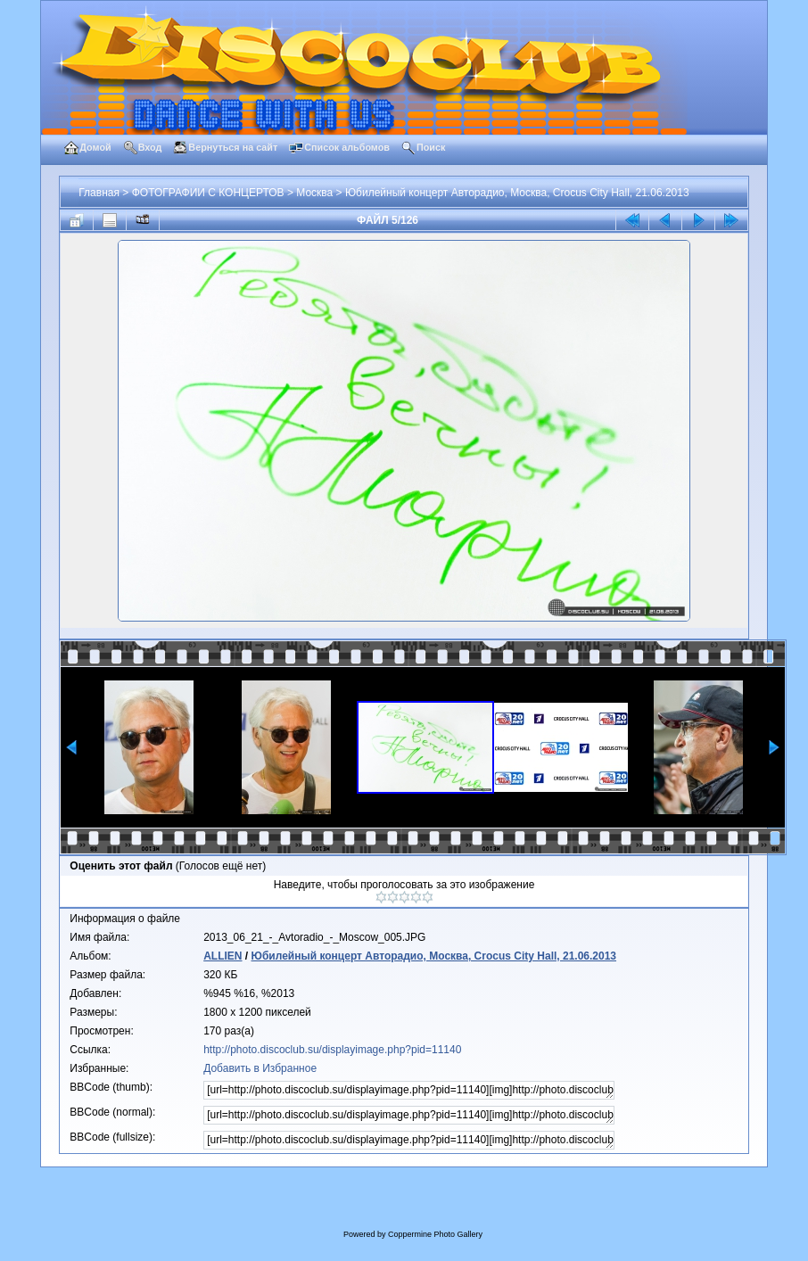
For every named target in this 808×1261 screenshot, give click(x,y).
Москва (314, 192)
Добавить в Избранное (260, 1068)
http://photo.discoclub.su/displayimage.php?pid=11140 (332, 1049)
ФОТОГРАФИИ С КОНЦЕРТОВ (208, 192)
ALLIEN (222, 956)
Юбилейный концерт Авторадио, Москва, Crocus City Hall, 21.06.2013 (517, 192)
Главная (99, 192)
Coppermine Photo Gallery (435, 1234)
